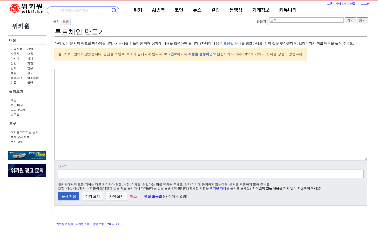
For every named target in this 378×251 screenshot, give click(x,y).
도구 (12, 123)
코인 (179, 10)
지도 (30, 73)
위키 (138, 10)
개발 (30, 49)
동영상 (236, 10)
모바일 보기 (114, 242)
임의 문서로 (18, 110)
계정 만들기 (351, 3)
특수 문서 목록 (20, 137)
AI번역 (158, 10)
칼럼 (215, 10)
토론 (330, 3)
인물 (13, 82)
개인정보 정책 (64, 242)
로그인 (365, 3)
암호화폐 (33, 77)
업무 (30, 68)
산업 (13, 63)
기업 (30, 63)
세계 (30, 58)
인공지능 (16, 49)
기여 (338, 3)
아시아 (15, 58)
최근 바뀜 (17, 105)
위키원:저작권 (220, 206)
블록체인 (16, 77)
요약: (62, 184)
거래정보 (261, 10)
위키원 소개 (83, 242)
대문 (12, 40)
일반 (30, 82)
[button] (133, 214)
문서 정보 (17, 142)
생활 (13, 73)
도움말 (15, 114)
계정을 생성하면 (200, 54)
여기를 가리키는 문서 (24, 132)
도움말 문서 (232, 43)
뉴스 (197, 10)
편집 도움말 (153, 214)
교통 (30, 53)
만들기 (261, 21)
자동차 (15, 53)
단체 (13, 68)
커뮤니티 (288, 10)
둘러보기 (16, 91)
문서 (56, 21)
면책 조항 (98, 242)
